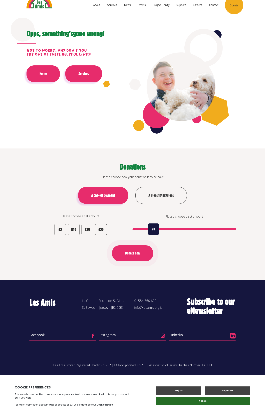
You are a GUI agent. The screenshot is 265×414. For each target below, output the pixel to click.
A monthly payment (161, 195)
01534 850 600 (145, 300)
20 (153, 229)
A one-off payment (103, 195)
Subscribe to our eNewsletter (211, 306)
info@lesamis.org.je (148, 307)
